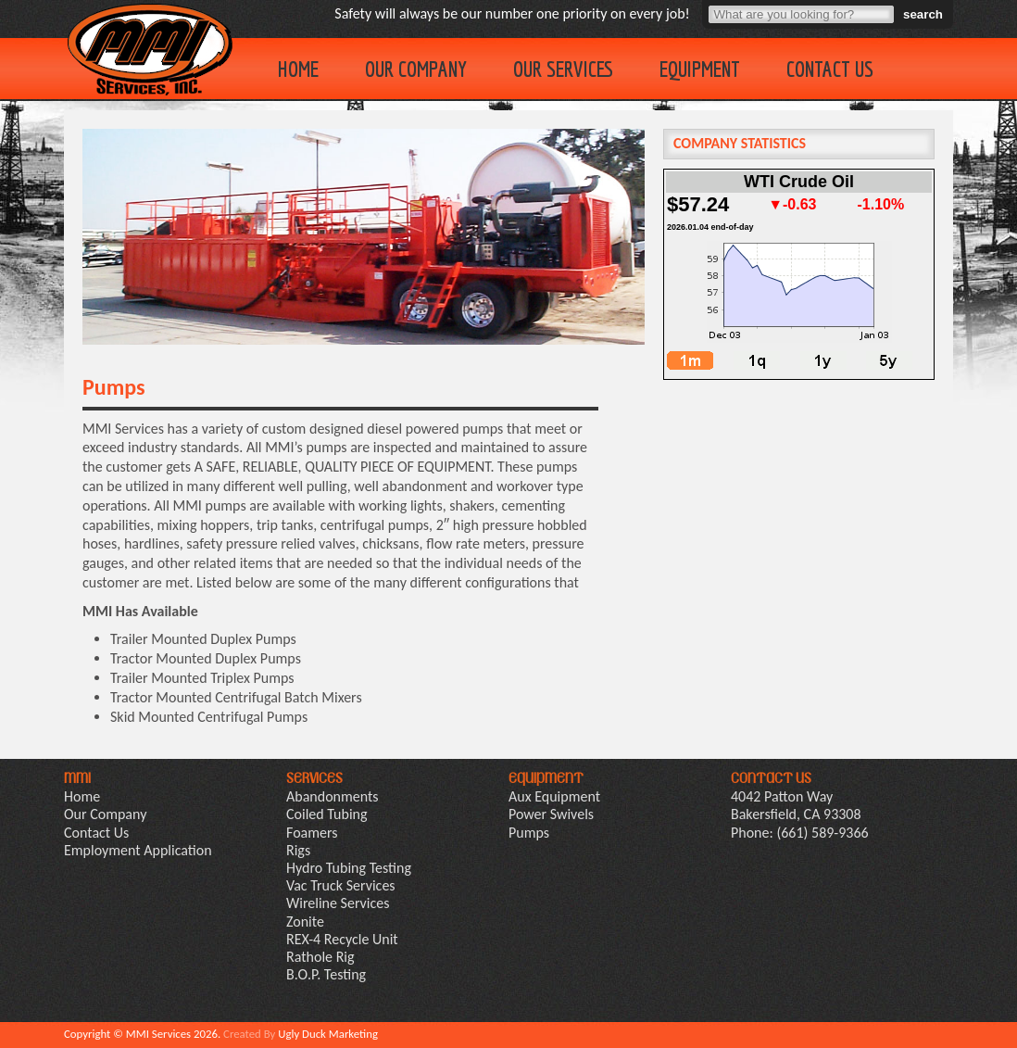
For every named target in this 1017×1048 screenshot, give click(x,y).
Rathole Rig (320, 957)
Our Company (416, 69)
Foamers (312, 832)
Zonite (305, 921)
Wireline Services (337, 903)
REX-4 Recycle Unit (342, 939)
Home (298, 69)
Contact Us (829, 69)
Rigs (298, 850)
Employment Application (138, 850)
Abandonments (332, 796)
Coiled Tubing (327, 814)
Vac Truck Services (341, 885)
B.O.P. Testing (326, 974)
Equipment (699, 69)
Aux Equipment (554, 796)
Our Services (563, 69)
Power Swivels (551, 814)
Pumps (528, 832)
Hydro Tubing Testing (348, 868)
